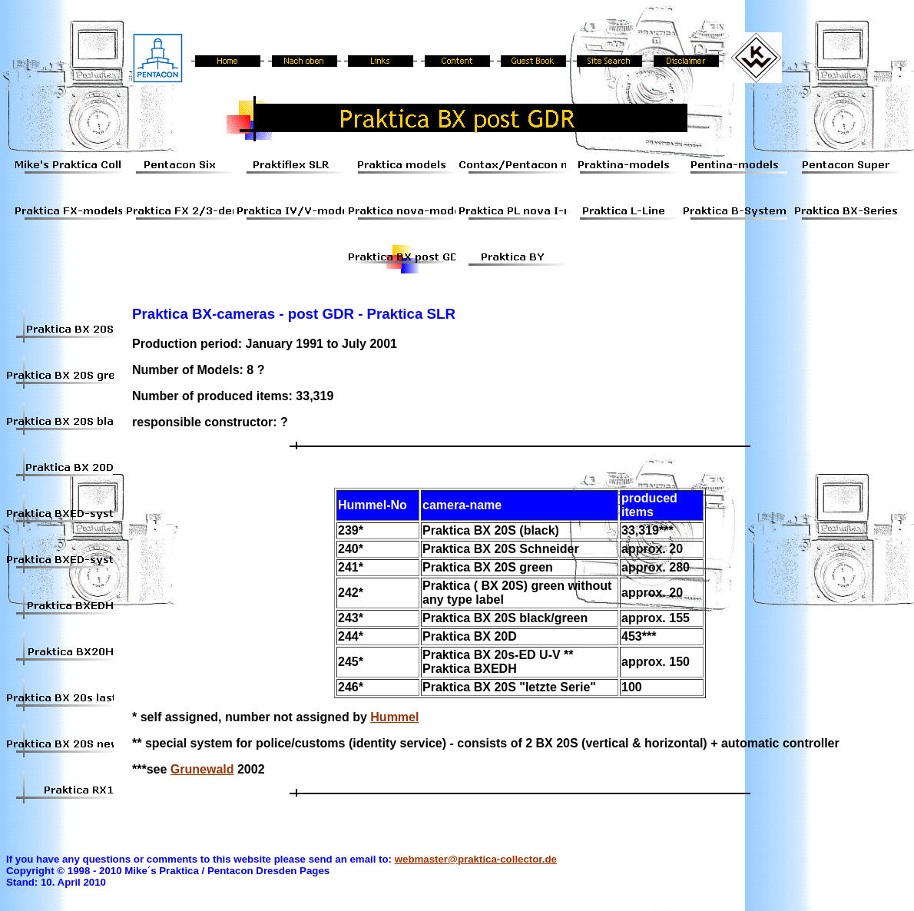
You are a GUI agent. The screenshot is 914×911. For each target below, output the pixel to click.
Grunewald (202, 769)
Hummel (394, 717)
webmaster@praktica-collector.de (476, 859)
